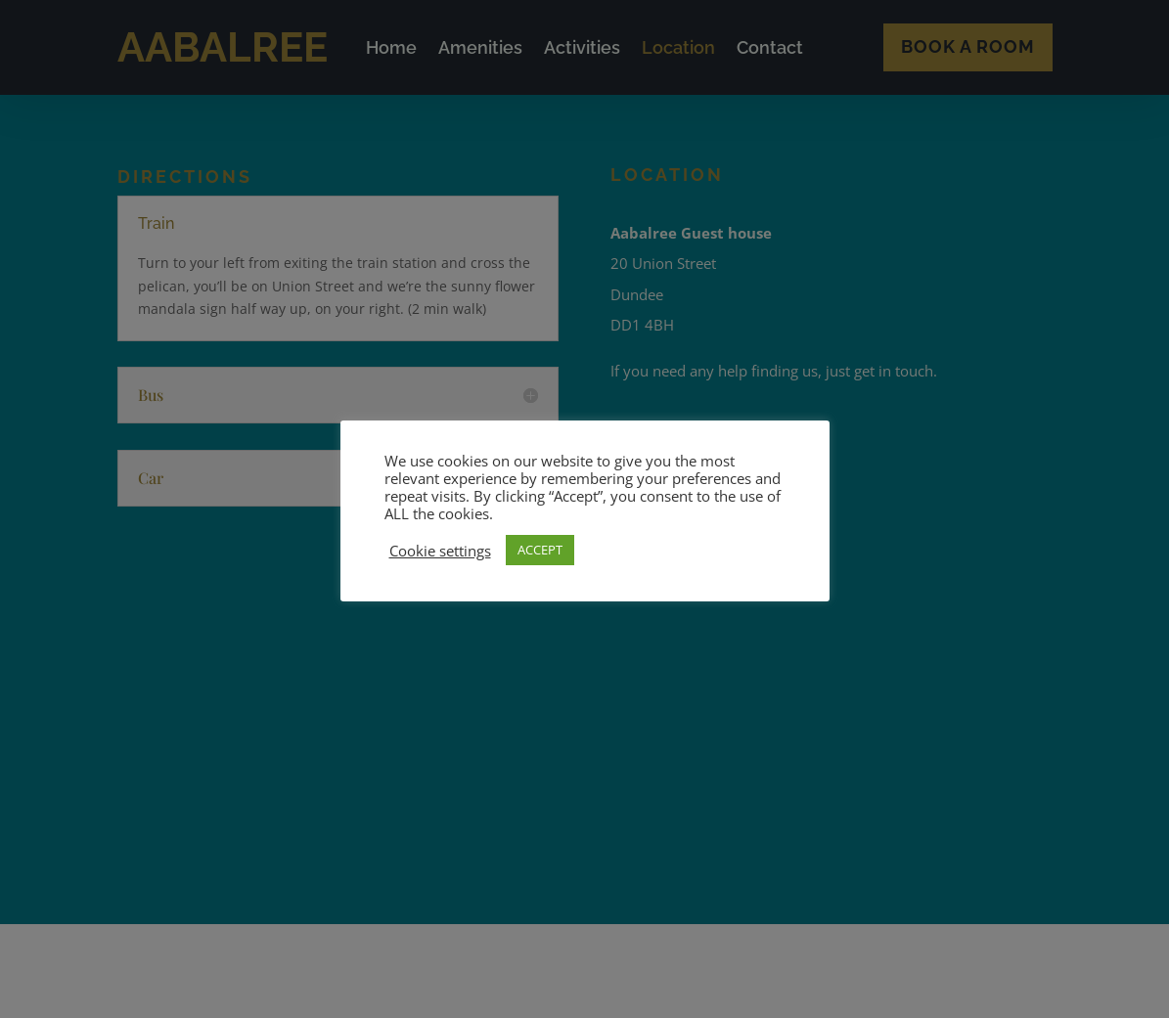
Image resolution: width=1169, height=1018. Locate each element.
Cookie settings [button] (440, 550)
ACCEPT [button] (539, 549)
